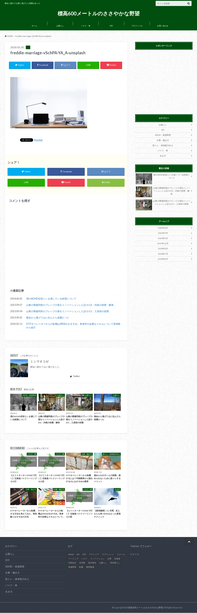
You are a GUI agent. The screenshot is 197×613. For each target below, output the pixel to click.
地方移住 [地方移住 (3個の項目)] (92, 563)
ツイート (134, 554)
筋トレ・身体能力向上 (163, 145)
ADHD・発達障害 (163, 135)
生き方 (163, 155)
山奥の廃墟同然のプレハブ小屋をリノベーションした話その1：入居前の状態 (67, 311)
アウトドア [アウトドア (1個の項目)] (94, 554)
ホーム (34, 26)
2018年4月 (163, 257)
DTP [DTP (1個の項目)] (84, 554)
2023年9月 (163, 232)
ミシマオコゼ (39, 362)
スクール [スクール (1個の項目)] (121, 554)
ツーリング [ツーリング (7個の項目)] (73, 559)
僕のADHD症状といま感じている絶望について (51, 298)
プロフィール (137, 26)
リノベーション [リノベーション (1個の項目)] (97, 559)
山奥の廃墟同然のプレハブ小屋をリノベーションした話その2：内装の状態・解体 (70, 305)
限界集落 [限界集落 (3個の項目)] (90, 567)
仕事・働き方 (163, 140)
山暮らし (60, 26)
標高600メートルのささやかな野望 (98, 13)
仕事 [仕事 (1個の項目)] (109, 559)
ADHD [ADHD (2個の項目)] (71, 554)
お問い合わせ (162, 26)
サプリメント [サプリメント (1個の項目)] (108, 554)
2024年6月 (163, 227)
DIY (111, 26)
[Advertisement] (164, 81)
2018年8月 (163, 247)
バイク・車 (85, 26)
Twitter (75, 376)
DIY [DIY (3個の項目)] (78, 554)
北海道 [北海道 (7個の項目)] (117, 559)
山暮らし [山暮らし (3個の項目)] (103, 563)
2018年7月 (163, 253)
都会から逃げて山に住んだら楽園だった (47, 317)
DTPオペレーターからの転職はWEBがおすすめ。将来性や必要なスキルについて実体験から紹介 (73, 326)
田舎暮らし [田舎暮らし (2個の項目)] (115, 563)
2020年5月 (163, 237)
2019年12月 (162, 242)
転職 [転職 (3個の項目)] (81, 567)
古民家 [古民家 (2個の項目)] (82, 563)
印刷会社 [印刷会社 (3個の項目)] (72, 563)
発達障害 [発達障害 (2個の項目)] (72, 567)
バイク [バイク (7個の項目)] (84, 559)
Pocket (38, 140)
